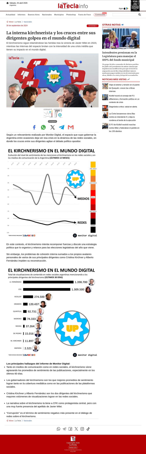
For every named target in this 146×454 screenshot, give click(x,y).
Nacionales (47, 15)
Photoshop (71, 15)
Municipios (59, 15)
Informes (21, 15)
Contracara (100, 14)
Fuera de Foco (84, 15)
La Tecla (18, 22)
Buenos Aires (34, 15)
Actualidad (10, 15)
